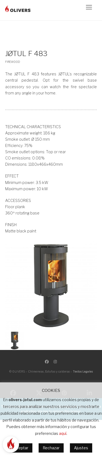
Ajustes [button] (81, 447)
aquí (62, 433)
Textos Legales (83, 371)
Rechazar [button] (51, 447)
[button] (91, 10)
